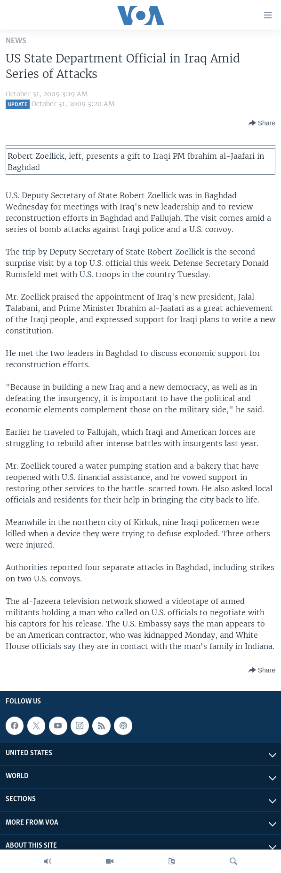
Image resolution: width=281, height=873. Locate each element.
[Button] (262, 123)
